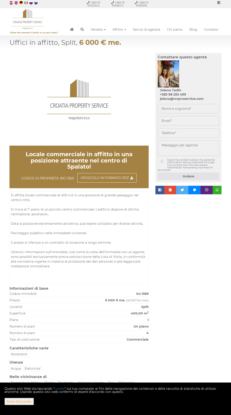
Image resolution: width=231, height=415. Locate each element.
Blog (193, 30)
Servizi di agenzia (146, 30)
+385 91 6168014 (118, 4)
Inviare (188, 176)
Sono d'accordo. (19, 401)
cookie (59, 389)
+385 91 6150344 (93, 4)
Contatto (211, 30)
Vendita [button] (98, 30)
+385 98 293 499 (173, 94)
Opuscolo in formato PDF (107, 178)
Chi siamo (175, 30)
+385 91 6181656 (141, 4)
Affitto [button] (119, 30)
